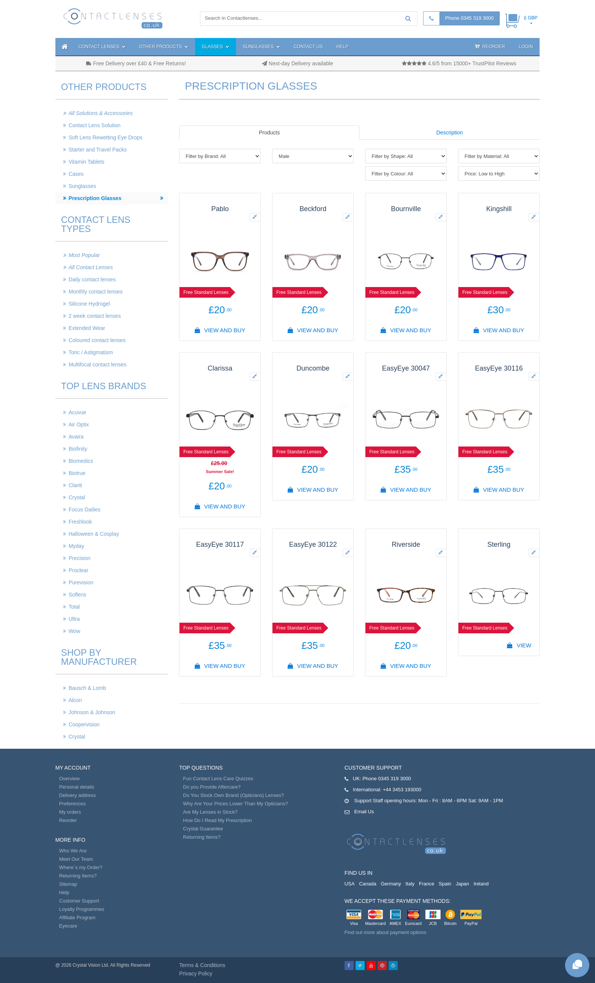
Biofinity (78, 449)
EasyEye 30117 (220, 544)
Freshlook (80, 522)
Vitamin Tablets (86, 162)
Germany (391, 884)
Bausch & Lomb (87, 688)
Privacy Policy (195, 973)
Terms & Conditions (202, 965)
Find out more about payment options (385, 932)
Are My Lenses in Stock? (210, 812)
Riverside (406, 544)
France (426, 884)
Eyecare (68, 926)
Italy (409, 884)
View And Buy (220, 330)
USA (350, 884)
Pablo (220, 209)
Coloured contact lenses (97, 340)
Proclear (78, 570)
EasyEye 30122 (313, 544)
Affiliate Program (77, 917)
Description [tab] (449, 132)
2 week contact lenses (95, 316)
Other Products (163, 46)
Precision (80, 558)
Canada (367, 884)
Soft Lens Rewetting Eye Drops (106, 137)
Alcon (75, 700)
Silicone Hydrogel (89, 304)
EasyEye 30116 (499, 368)
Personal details (76, 787)
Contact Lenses (102, 46)
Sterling (498, 544)
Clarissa (220, 368)
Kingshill (499, 209)
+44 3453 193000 (402, 789)
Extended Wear (87, 328)
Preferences (72, 803)
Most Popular (84, 255)
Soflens (78, 595)
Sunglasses (261, 46)
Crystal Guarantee (203, 829)
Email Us (364, 811)
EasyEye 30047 (406, 368)
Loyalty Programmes (81, 909)
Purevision (81, 582)
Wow (74, 631)
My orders (70, 812)
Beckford (312, 209)
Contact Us (308, 46)
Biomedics (81, 461)
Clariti (75, 485)
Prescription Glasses (95, 198)
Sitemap (68, 884)
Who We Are (73, 851)
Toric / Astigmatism (91, 352)
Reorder (490, 46)
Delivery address (77, 795)
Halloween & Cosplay (94, 534)
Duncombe (312, 368)
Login (526, 46)
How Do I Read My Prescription (217, 820)
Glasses (215, 46)
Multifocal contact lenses (98, 364)
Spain (445, 884)
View (519, 645)
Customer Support (79, 901)
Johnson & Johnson (92, 712)
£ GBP (530, 18)
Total (74, 607)
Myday (76, 546)
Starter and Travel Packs (98, 150)
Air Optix (79, 424)
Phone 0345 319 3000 (469, 18)
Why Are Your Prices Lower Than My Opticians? (235, 803)
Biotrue (77, 473)
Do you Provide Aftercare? (212, 787)
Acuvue (78, 412)
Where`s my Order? (80, 867)
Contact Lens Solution (95, 125)
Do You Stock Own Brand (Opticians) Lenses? (233, 795)
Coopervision (84, 724)
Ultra (74, 619)
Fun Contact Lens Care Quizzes (218, 778)
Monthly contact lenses (96, 292)
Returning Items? (78, 876)
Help (342, 46)
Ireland (481, 884)
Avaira (76, 437)
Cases (76, 174)
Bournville (406, 209)
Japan (462, 884)
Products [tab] (269, 132)
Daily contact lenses (92, 279)
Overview (69, 778)
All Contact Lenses (91, 267)
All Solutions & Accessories (101, 113)
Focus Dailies (85, 509)
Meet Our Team (76, 859)
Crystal (77, 497)
